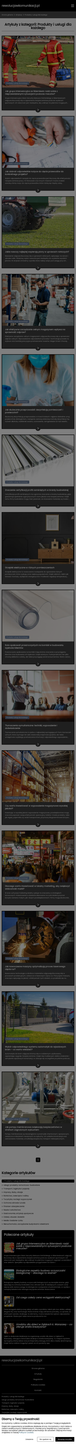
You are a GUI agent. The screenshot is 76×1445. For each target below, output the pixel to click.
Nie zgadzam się (45, 1439)
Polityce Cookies (26, 1432)
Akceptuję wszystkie (65, 1439)
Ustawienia (29, 1439)
